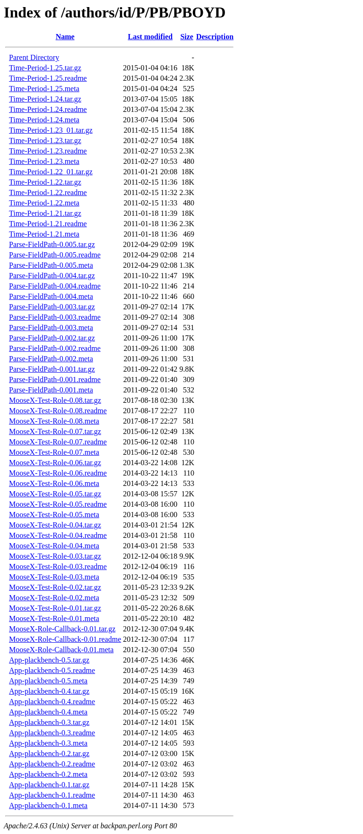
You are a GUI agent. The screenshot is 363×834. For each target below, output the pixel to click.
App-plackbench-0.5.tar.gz (49, 660)
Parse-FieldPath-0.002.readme (55, 348)
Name (65, 37)
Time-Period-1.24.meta (44, 120)
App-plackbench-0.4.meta (48, 712)
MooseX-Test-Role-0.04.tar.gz (55, 525)
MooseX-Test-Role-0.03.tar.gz (55, 556)
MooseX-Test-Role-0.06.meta (54, 483)
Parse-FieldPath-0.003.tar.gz (52, 307)
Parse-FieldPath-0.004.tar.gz (52, 276)
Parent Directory (34, 57)
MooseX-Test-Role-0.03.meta (54, 577)
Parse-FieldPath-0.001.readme (55, 379)
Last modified (150, 37)
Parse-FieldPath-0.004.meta (51, 296)
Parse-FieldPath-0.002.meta (51, 359)
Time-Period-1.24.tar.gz (45, 99)
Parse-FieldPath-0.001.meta (51, 390)
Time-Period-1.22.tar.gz (45, 182)
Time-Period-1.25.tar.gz (45, 68)
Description (214, 37)
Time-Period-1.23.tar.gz (45, 140)
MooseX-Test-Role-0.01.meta (54, 618)
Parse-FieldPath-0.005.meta (51, 265)
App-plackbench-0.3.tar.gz (49, 722)
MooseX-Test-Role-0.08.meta (54, 421)
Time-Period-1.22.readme (48, 192)
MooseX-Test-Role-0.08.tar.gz (55, 400)
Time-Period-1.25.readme (48, 78)
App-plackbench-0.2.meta (48, 774)
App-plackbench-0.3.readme (52, 733)
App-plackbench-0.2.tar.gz (49, 753)
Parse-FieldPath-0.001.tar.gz (52, 369)
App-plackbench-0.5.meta (48, 681)
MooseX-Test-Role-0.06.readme (58, 473)
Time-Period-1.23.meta (44, 161)
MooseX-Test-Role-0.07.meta (54, 452)
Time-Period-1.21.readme (48, 224)
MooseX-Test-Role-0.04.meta (54, 546)
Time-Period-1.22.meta (44, 203)
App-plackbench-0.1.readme (52, 795)
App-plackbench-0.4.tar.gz (49, 691)
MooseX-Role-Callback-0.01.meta (61, 650)
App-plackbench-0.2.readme (52, 764)
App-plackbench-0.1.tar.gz (49, 785)
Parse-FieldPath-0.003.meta (51, 327)
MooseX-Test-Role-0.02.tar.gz (55, 587)
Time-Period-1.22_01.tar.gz (51, 172)
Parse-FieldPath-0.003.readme (55, 317)
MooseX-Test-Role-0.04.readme (58, 535)
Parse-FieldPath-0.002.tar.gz (52, 338)
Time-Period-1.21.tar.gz (45, 213)
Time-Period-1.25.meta (44, 89)
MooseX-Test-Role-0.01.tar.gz (55, 608)
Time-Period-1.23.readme (48, 151)
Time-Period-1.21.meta (44, 234)
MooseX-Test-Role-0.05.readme (58, 504)
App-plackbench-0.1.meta (48, 805)
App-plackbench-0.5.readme (52, 670)
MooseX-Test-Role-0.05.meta (54, 515)
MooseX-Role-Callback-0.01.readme (65, 639)
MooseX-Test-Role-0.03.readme (58, 566)
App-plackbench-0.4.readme (52, 702)
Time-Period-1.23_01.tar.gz (51, 130)
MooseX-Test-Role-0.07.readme (58, 442)
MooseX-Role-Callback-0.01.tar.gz (62, 629)
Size (186, 37)
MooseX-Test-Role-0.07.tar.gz (55, 431)
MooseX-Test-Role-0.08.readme (58, 411)
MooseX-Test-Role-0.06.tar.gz (55, 463)
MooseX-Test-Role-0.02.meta (54, 598)
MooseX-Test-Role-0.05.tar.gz (55, 494)
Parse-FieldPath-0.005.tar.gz (52, 244)
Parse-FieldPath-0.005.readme (55, 255)
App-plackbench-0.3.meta (48, 743)
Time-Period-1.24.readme (48, 109)
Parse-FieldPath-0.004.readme (55, 286)
